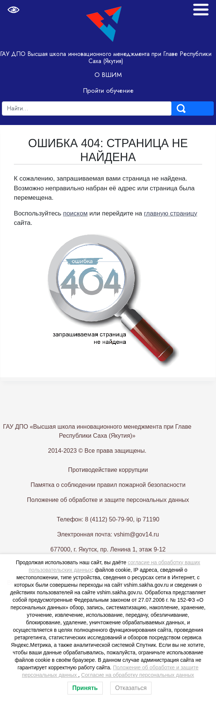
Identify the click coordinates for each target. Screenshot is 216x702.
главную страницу (170, 213)
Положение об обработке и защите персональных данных (108, 517)
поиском (75, 213)
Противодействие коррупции (108, 487)
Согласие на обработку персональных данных (137, 675)
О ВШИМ (108, 74)
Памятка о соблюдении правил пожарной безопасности (107, 502)
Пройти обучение (108, 90)
